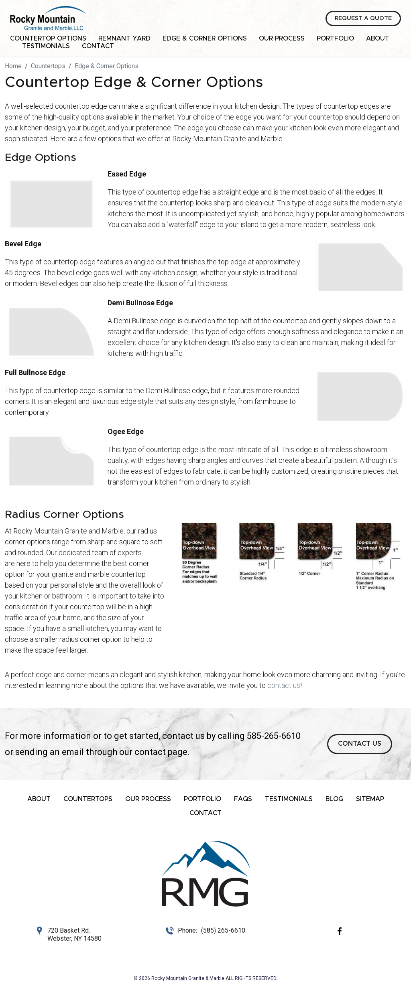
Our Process (282, 38)
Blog (334, 799)
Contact (98, 46)
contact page (160, 752)
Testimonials (46, 46)
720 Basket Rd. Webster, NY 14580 (74, 934)
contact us (283, 685)
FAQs (243, 799)
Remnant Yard (124, 38)
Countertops (87, 799)
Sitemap (370, 799)
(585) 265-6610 (223, 930)
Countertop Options (48, 38)
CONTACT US (359, 743)
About (377, 38)
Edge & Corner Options (205, 38)
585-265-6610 (274, 736)
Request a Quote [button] (363, 18)
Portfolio (335, 38)
